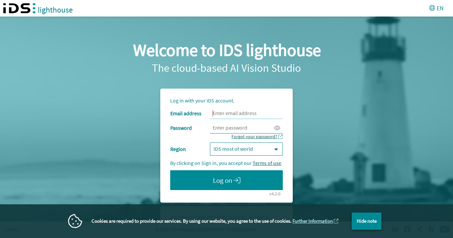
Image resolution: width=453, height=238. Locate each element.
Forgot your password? (254, 136)
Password (181, 128)
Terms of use (267, 163)
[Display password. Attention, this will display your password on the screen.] (277, 128)
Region (178, 149)
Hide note (367, 221)
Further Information (312, 221)
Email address (185, 113)
